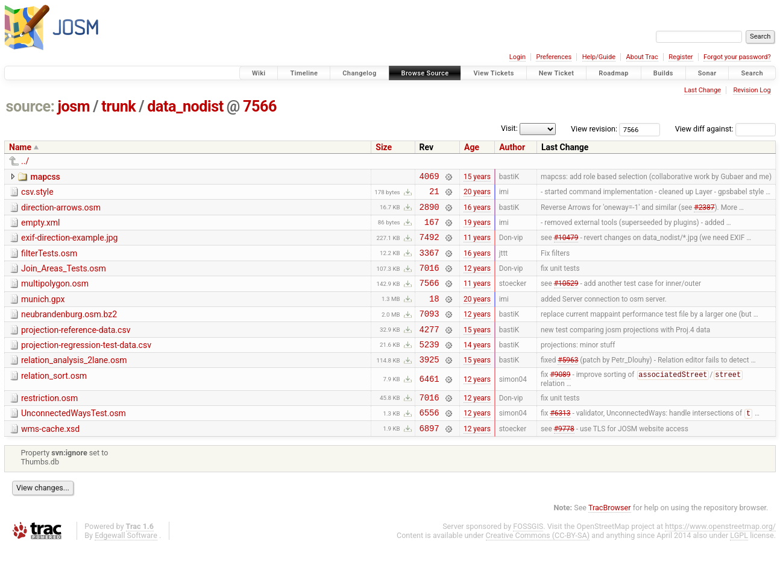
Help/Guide (598, 57)
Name (20, 147)
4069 (429, 177)
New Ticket (556, 73)
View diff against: (725, 128)
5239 (429, 366)
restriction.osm (49, 422)
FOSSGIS (528, 555)
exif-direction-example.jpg (69, 245)
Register (680, 57)
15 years (477, 177)
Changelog (359, 73)
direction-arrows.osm (61, 211)
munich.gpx (42, 313)
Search (752, 73)
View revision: (594, 128)
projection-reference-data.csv (75, 348)
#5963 (568, 383)
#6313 (560, 441)
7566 (260, 106)
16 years (477, 211)
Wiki (259, 73)
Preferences (553, 57)
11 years (477, 246)
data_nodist (185, 106)
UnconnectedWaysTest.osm (73, 439)
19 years (477, 228)
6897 (429, 457)
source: (30, 106)
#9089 (560, 399)
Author (512, 147)
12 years (477, 280)
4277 (429, 349)
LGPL (739, 564)
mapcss (45, 177)
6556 (429, 440)
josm (73, 106)
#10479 (566, 246)
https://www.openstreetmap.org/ (720, 555)
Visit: (509, 128)
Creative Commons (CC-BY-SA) (538, 564)
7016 (429, 280)
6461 (429, 403)
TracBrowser (609, 537)
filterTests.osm (49, 262)
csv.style (37, 193)
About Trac (642, 57)
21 (434, 194)
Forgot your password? (737, 57)
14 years (477, 365)
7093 (429, 331)
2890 (429, 212)
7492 (429, 246)
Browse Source (425, 73)
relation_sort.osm (54, 399)
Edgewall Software (126, 564)
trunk (118, 106)
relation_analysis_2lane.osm (74, 382)
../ (25, 161)
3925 (429, 382)
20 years (477, 195)
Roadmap (614, 73)
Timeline (304, 73)
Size (384, 147)
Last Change (702, 90)
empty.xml (40, 228)
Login (517, 57)
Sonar (707, 73)
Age (471, 147)
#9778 (564, 457)
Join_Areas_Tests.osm (63, 279)
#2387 (704, 211)
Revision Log (751, 90)
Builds (663, 73)
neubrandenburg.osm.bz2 (69, 330)
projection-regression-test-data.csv (86, 365)
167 (431, 229)
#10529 (566, 297)
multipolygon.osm (55, 296)
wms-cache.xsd (50, 456)
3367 (429, 263)
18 (434, 314)
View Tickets (493, 73)
